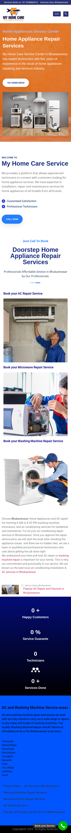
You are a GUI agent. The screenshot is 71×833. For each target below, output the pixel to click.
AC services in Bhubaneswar (19, 572)
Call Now (12, 219)
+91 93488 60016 (16, 82)
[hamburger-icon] (57, 13)
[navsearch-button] (65, 14)
